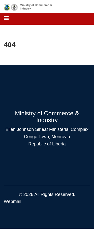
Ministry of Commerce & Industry (36, 7)
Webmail (12, 201)
